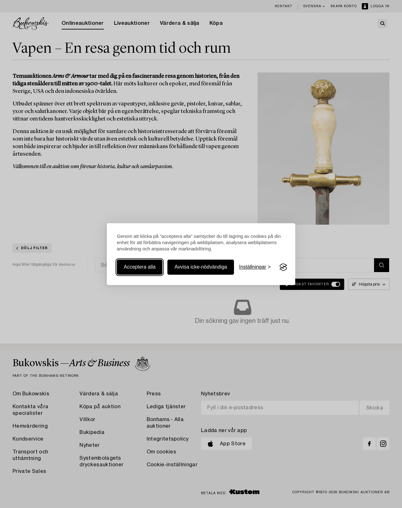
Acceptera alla (139, 267)
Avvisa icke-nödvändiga (200, 267)
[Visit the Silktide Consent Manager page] (283, 267)
